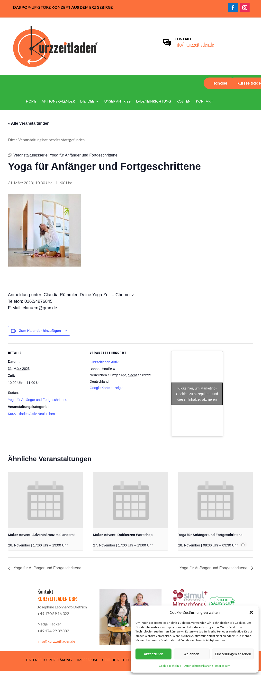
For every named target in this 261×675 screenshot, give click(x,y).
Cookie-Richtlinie (170, 665)
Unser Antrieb (117, 101)
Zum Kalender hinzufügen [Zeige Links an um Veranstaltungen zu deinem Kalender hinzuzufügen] (40, 331)
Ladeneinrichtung (153, 101)
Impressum (222, 665)
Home (31, 101)
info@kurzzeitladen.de (194, 44)
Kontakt (204, 101)
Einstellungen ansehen (233, 654)
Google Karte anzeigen (107, 388)
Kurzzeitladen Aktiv (104, 362)
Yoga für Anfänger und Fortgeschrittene (37, 400)
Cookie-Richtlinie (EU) (123, 660)
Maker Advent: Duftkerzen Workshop (123, 535)
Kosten (183, 101)
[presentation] (45, 500)
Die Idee (87, 101)
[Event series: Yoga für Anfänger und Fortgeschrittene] (243, 544)
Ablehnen (191, 654)
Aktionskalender (58, 101)
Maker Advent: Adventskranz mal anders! (41, 535)
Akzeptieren (153, 654)
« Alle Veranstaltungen (29, 123)
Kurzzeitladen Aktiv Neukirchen (31, 414)
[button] (251, 612)
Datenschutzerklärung (198, 665)
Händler (220, 83)
